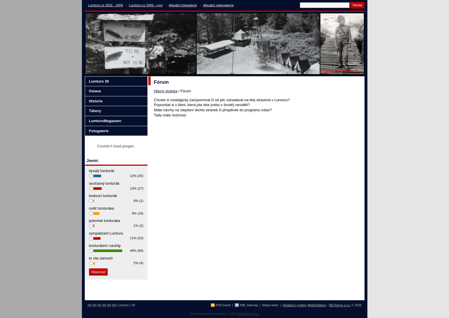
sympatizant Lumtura (106, 233)
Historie (96, 101)
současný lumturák (104, 183)
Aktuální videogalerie (218, 5)
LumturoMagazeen (105, 121)
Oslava (95, 91)
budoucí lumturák (103, 196)
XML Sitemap (249, 305)
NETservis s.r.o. (340, 305)
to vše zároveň (101, 258)
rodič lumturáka (101, 208)
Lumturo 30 (99, 81)
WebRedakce (317, 305)
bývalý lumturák (102, 171)
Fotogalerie (99, 131)
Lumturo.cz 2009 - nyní (146, 5)
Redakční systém (295, 305)
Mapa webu (270, 305)
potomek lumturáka (104, 220)
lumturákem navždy (105, 245)
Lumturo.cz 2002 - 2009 (105, 5)
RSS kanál (223, 305)
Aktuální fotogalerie (183, 5)
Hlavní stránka (166, 91)
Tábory (95, 111)
